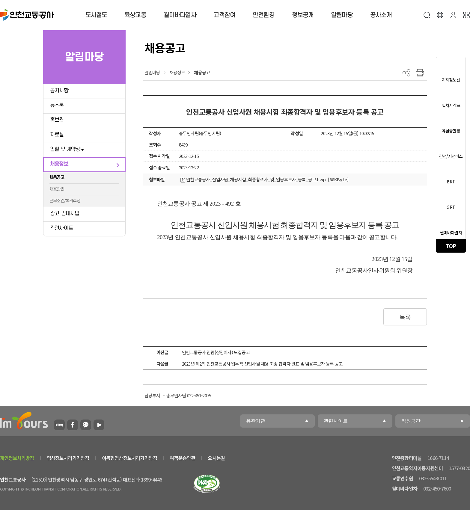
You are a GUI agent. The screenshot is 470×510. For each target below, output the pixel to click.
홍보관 (57, 120)
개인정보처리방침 (17, 457)
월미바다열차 (180, 15)
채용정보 (59, 164)
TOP (451, 246)
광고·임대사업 (64, 213)
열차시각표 (451, 105)
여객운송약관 (182, 457)
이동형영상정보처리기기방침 (129, 457)
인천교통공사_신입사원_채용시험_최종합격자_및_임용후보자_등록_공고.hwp (253, 179)
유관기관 (255, 420)
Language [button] (440, 15)
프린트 (420, 72)
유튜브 (99, 425)
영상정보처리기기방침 (68, 457)
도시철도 (96, 15)
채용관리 (56, 189)
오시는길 (216, 457)
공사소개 (381, 15)
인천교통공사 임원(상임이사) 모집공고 (216, 352)
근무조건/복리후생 (64, 200)
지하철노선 (451, 80)
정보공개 (303, 15)
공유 (406, 72)
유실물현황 (451, 131)
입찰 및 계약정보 (67, 149)
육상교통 (135, 15)
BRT (451, 182)
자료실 (57, 135)
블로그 (59, 425)
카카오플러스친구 (85, 425)
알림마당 (342, 15)
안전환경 (264, 15)
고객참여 (224, 15)
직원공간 (411, 420)
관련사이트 (61, 228)
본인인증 (453, 15)
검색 (426, 15)
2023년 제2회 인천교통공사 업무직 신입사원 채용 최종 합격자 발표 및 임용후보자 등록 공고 (262, 363)
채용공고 (56, 177)
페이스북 (72, 425)
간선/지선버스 (451, 156)
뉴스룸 (57, 105)
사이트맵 (466, 15)
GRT (451, 207)
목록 (405, 317)
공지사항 (59, 90)
